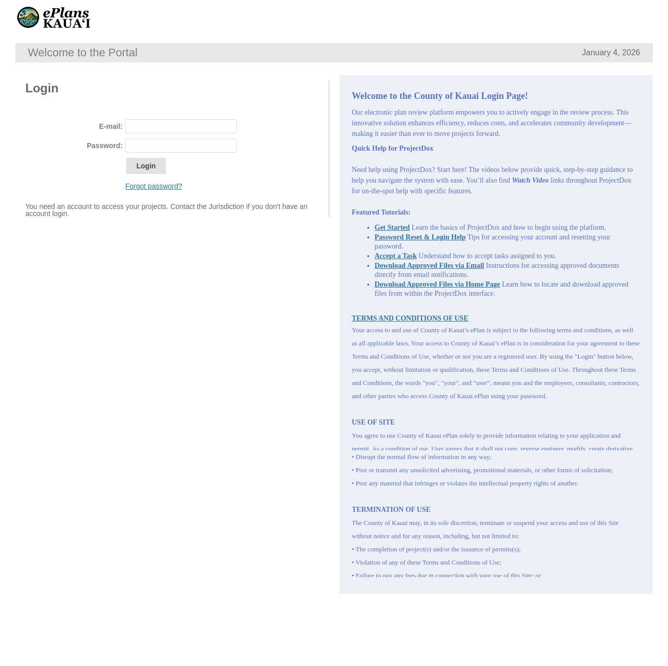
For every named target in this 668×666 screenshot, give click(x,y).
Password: (105, 146)
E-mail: (111, 126)
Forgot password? (153, 186)
